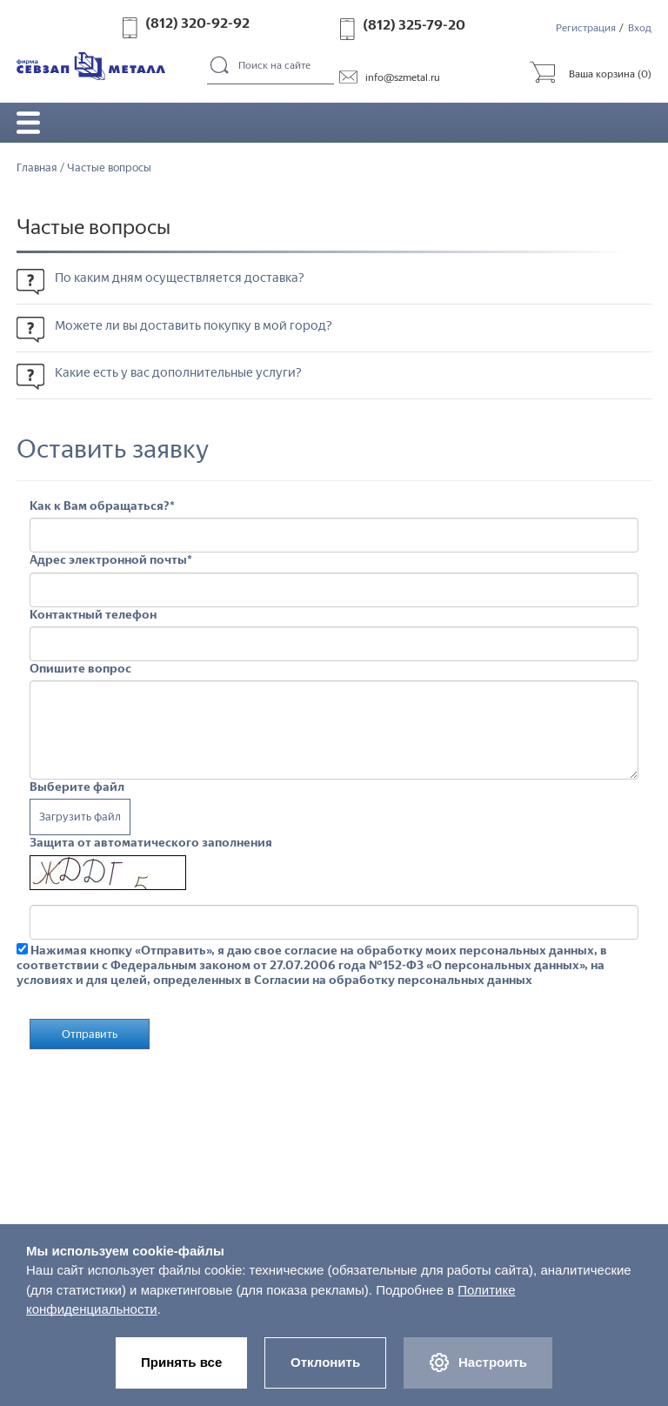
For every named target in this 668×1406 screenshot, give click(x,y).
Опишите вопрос (80, 668)
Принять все (179, 1361)
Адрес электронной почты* (111, 560)
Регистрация (586, 28)
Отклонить (325, 1361)
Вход (639, 28)
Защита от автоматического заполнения (151, 843)
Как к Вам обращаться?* (102, 506)
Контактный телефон (93, 614)
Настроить (480, 1362)
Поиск (220, 66)
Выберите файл (77, 787)
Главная (37, 167)
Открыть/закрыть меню (29, 122)
